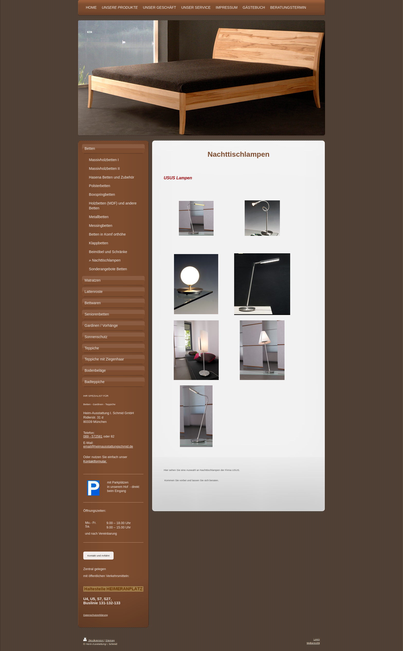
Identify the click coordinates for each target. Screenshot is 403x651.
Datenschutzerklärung (95, 614)
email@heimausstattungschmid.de (108, 446)
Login (317, 639)
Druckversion (93, 640)
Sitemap (110, 640)
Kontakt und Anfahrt (98, 555)
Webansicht (313, 642)
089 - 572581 (93, 436)
